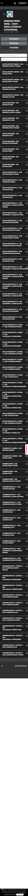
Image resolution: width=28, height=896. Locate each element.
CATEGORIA (14, 48)
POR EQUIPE (14, 39)
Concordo (20, 894)
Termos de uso (13, 894)
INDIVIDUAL (14, 43)
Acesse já (22, 3)
